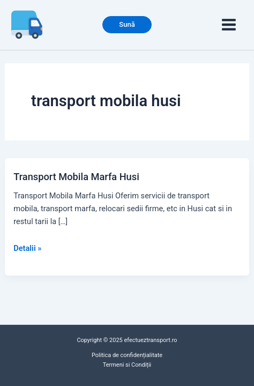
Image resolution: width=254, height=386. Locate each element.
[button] (126, 24)
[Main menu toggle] (228, 25)
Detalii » (27, 248)
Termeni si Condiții (127, 364)
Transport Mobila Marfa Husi (76, 176)
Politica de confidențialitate (127, 355)
